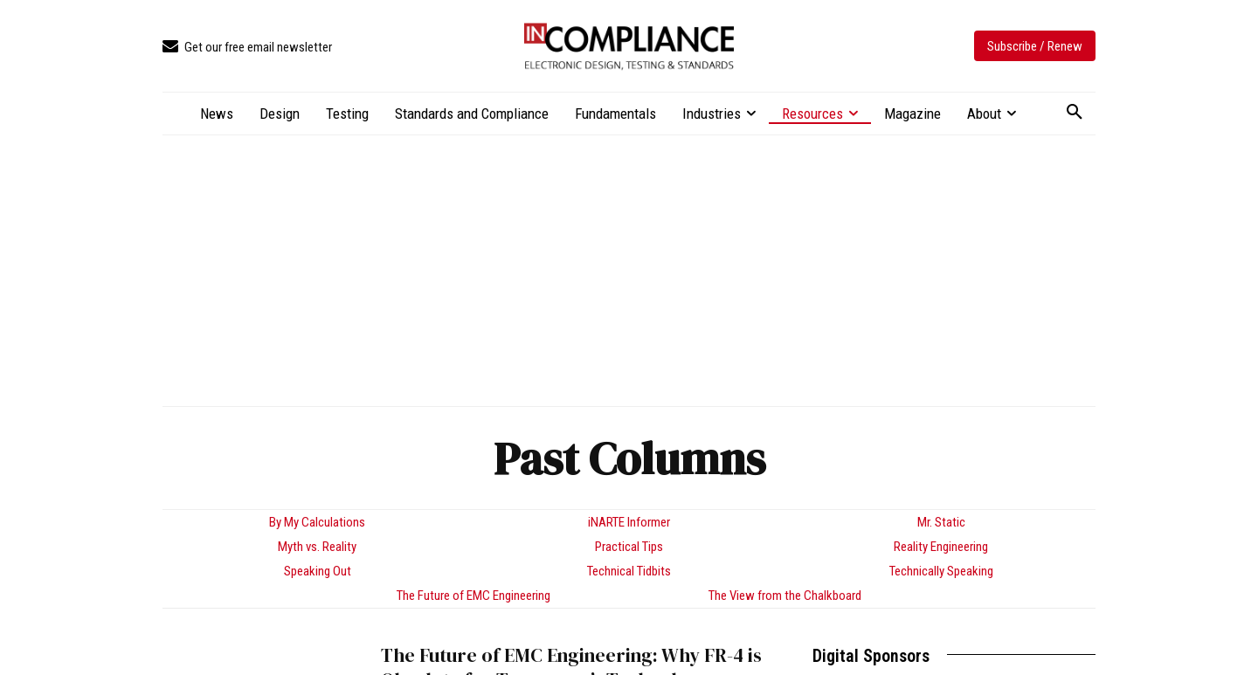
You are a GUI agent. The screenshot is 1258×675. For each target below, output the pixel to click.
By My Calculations (317, 522)
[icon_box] (247, 47)
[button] (1075, 113)
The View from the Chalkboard (784, 595)
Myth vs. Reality (317, 546)
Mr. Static (941, 522)
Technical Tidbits (629, 571)
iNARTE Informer (629, 522)
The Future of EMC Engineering (473, 595)
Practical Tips (629, 546)
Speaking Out (317, 571)
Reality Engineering (941, 546)
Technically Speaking (941, 571)
